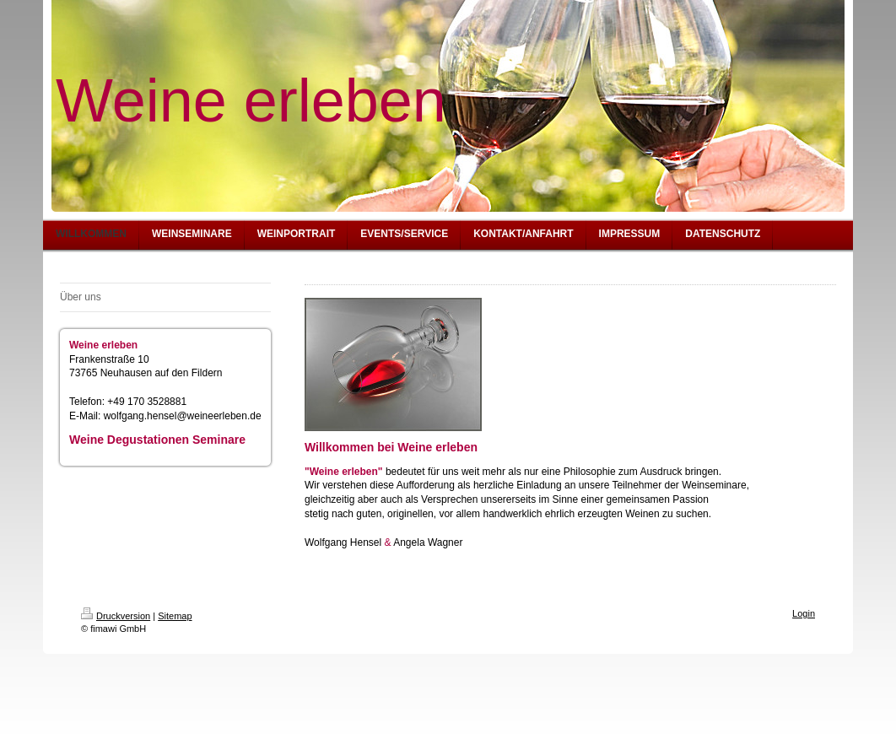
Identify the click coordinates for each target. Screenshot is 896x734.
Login (803, 613)
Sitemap (175, 616)
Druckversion (115, 616)
